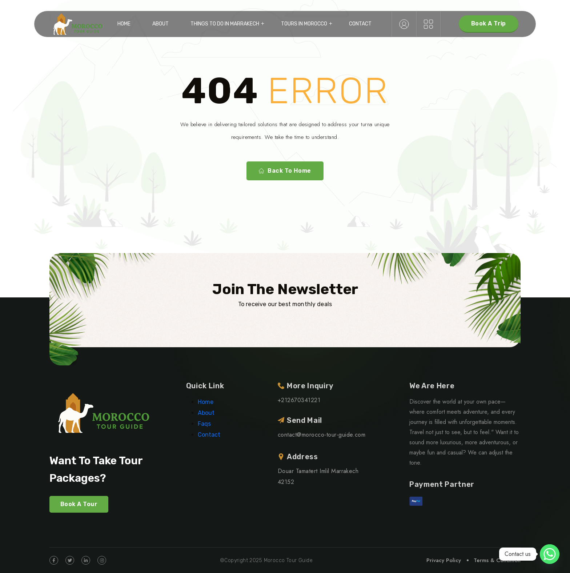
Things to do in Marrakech (224, 24)
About (160, 24)
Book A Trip (488, 23)
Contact (360, 24)
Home (124, 24)
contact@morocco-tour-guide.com (321, 434)
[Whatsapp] (549, 554)
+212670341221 (299, 400)
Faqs (204, 423)
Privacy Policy (443, 560)
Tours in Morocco (304, 24)
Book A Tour (78, 504)
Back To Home (285, 171)
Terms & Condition (497, 560)
